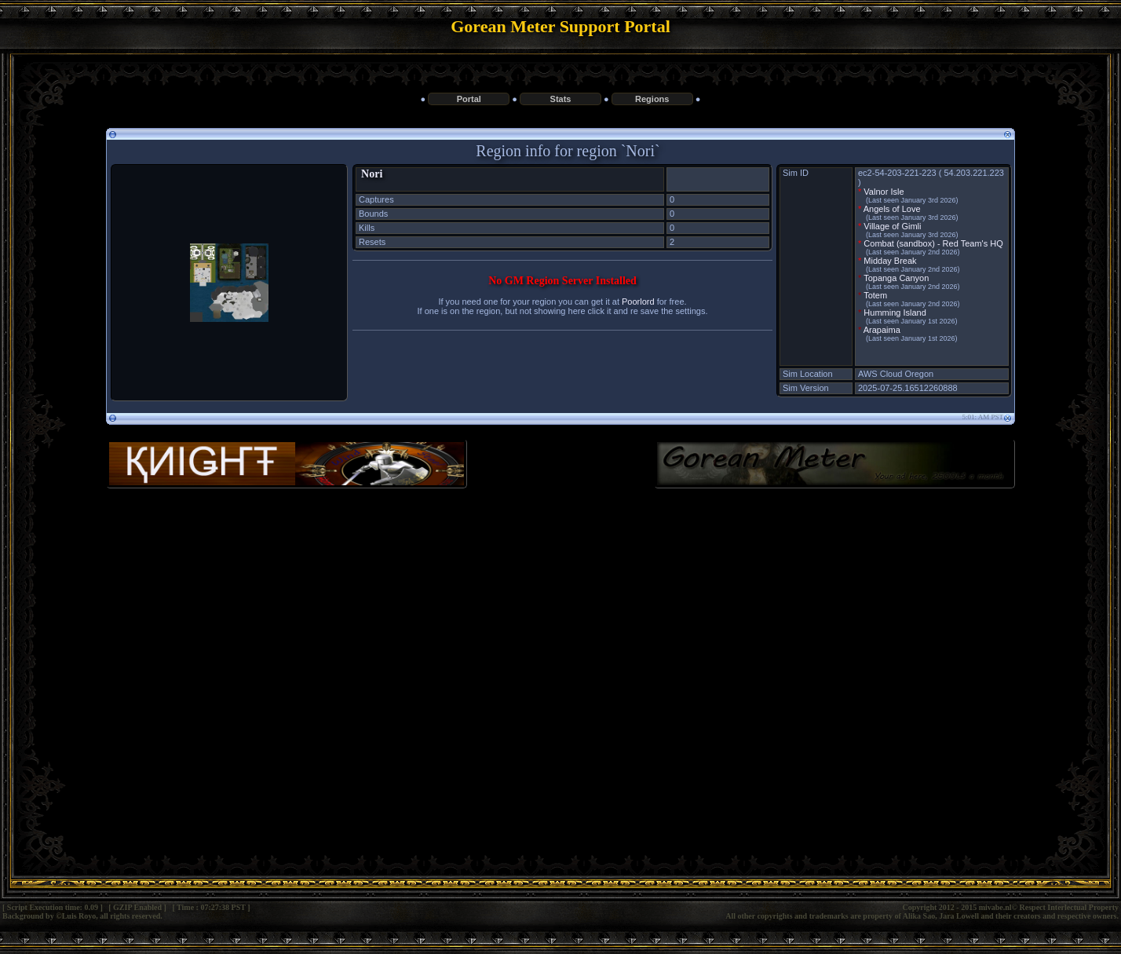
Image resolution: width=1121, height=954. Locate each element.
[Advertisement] (560, 629)
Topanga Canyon (896, 278)
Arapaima (882, 329)
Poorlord (638, 301)
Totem (875, 295)
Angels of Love (892, 209)
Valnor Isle (884, 191)
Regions (652, 99)
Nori (371, 174)
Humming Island (895, 312)
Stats (560, 99)
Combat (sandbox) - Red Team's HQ (933, 243)
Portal (469, 99)
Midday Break (890, 260)
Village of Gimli (892, 226)
